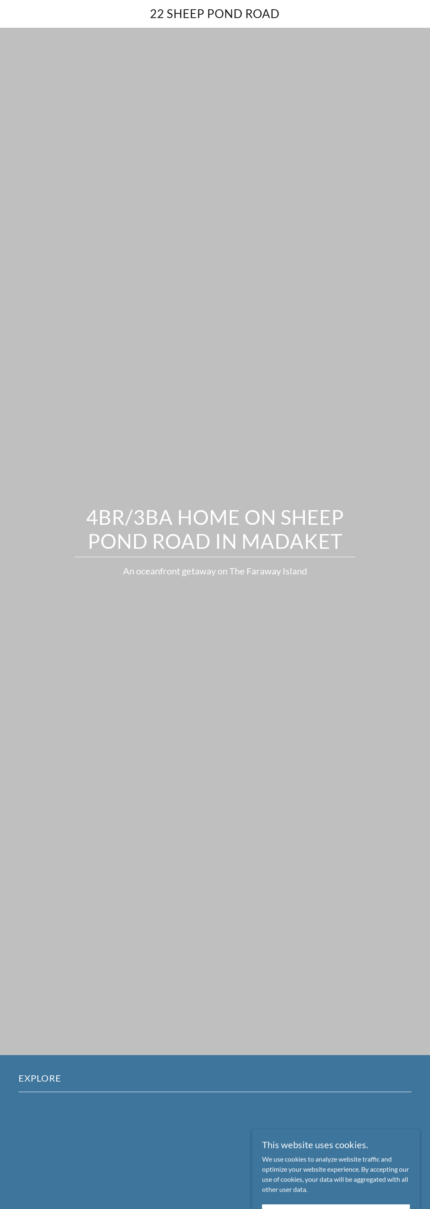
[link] (215, 15)
